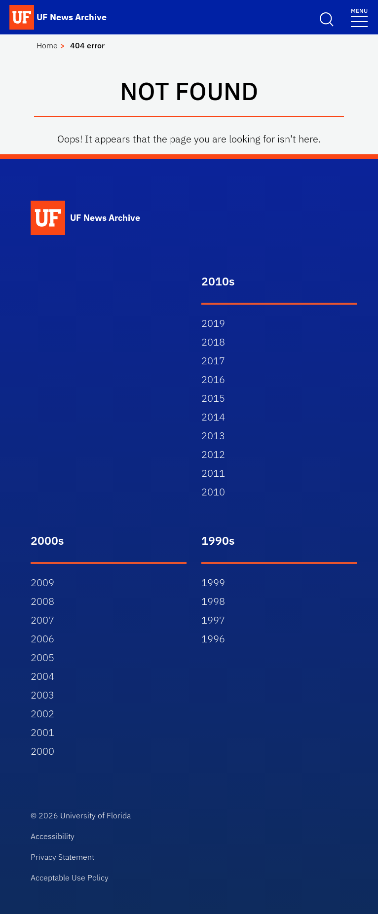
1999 (213, 582)
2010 (213, 491)
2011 (213, 473)
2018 (213, 342)
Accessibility (53, 836)
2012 (213, 454)
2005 (42, 657)
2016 (213, 379)
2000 (42, 751)
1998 (213, 601)
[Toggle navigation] (359, 17)
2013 (213, 435)
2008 (42, 601)
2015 (213, 398)
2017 (213, 360)
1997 (213, 620)
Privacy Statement (62, 857)
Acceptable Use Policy (70, 877)
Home (47, 45)
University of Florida (95, 815)
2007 (42, 620)
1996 (213, 638)
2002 (42, 713)
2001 (42, 732)
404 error (87, 45)
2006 (42, 638)
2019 (213, 323)
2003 (42, 695)
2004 (42, 676)
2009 (42, 582)
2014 (213, 416)
